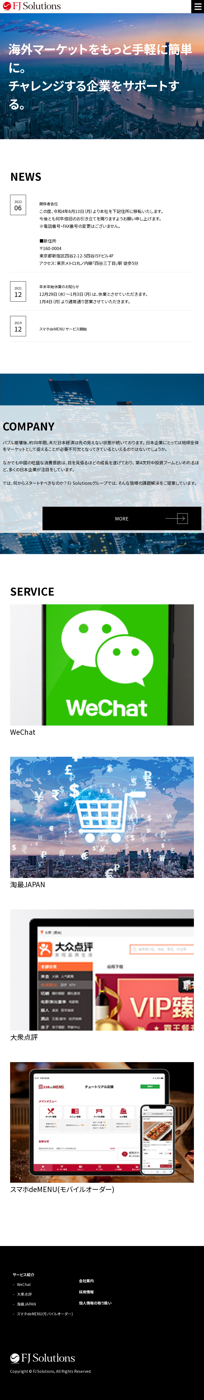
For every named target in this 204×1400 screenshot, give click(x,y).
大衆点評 (24, 1294)
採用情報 (86, 1291)
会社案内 (86, 1280)
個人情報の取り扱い (95, 1303)
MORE (122, 518)
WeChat (24, 1284)
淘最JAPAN (26, 1304)
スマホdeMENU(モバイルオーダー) (45, 1313)
